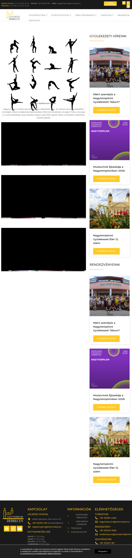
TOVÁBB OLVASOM (106, 110)
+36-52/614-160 (39, 523)
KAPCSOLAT (34, 20)
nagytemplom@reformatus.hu (46, 526)
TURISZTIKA (107, 15)
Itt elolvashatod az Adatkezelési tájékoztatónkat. (40, 553)
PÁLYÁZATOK (124, 15)
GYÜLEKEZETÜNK (38, 15)
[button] (110, 3)
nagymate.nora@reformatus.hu (114, 521)
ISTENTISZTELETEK (61, 15)
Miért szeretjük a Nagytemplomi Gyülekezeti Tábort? (106, 98)
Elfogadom (103, 551)
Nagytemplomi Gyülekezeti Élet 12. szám (106, 239)
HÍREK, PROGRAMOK (86, 15)
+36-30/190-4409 (107, 518)
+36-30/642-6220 (107, 530)
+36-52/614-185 (106, 543)
